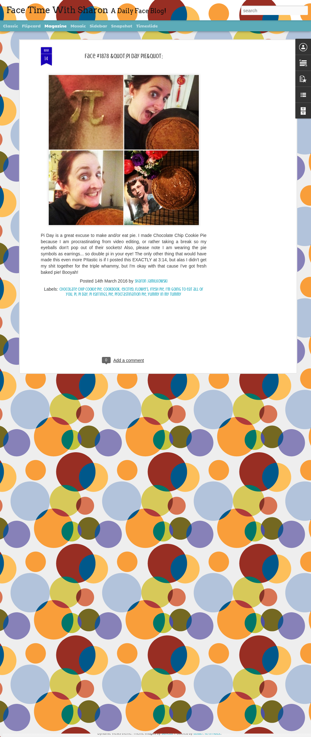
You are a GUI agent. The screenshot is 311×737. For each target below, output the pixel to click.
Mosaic (78, 26)
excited (127, 195)
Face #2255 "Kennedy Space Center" (129, 588)
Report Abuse (213, 733)
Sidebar (98, 26)
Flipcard (31, 26)
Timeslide (147, 26)
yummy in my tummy (164, 200)
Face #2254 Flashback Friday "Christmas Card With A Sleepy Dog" (155, 659)
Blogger (198, 733)
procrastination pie (130, 200)
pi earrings (98, 200)
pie (110, 200)
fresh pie (157, 195)
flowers (141, 195)
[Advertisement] (124, 241)
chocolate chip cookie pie (80, 195)
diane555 (167, 733)
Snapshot (121, 26)
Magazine (56, 26)
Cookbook (111, 195)
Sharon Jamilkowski (151, 187)
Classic (10, 26)
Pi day (83, 200)
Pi (75, 200)
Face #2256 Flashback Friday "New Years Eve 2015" (142, 517)
